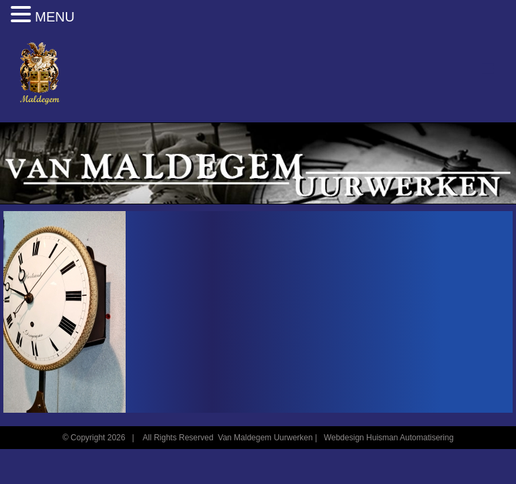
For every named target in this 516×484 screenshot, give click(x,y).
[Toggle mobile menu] (489, 69)
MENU (55, 16)
